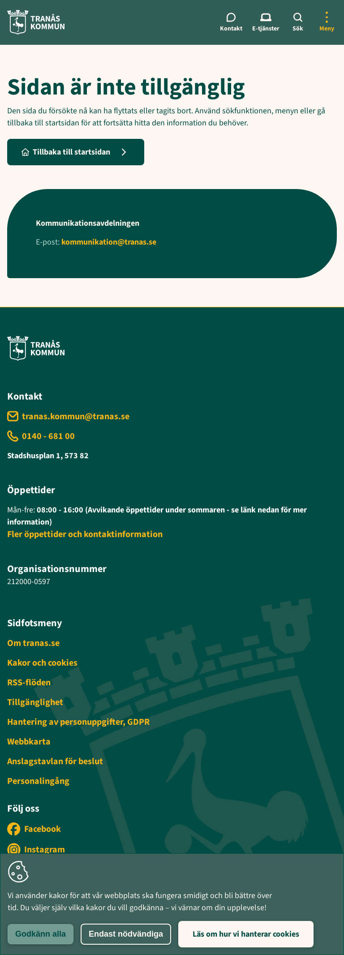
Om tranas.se (33, 643)
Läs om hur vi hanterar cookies (246, 934)
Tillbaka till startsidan (66, 152)
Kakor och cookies (42, 663)
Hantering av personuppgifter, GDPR (78, 722)
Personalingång (38, 781)
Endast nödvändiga (126, 933)
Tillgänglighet (35, 702)
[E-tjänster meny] (266, 22)
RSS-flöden (29, 682)
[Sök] (298, 22)
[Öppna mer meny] (326, 22)
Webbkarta (29, 742)
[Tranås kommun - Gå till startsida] (35, 22)
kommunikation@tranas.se (108, 242)
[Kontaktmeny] (231, 22)
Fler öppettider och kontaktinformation (85, 534)
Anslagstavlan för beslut (55, 761)
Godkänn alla (40, 933)
